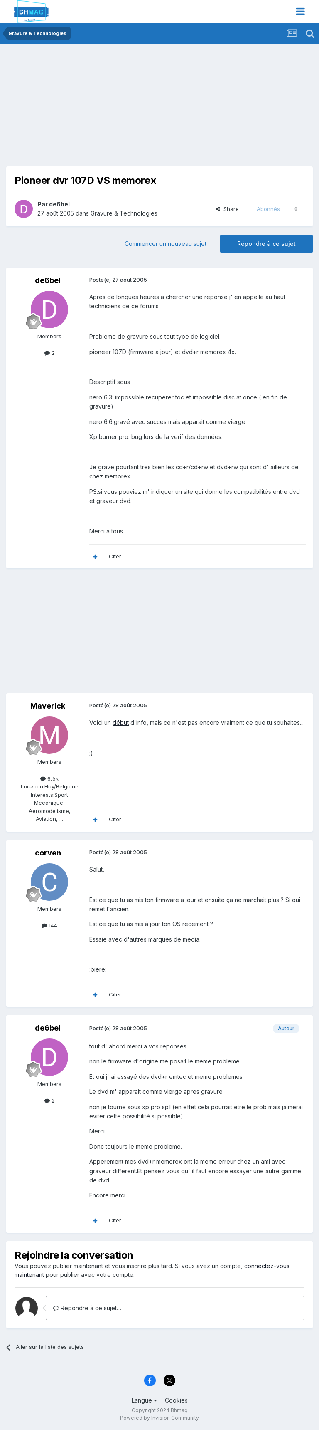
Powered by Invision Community (159, 1418)
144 (49, 925)
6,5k (49, 778)
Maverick (47, 705)
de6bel (59, 204)
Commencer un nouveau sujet (165, 243)
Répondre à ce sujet (266, 243)
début (121, 722)
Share (227, 209)
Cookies (176, 1400)
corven (48, 852)
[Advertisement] (103, 108)
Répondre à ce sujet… (87, 1307)
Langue (144, 1400)
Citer (115, 556)
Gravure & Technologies (124, 213)
